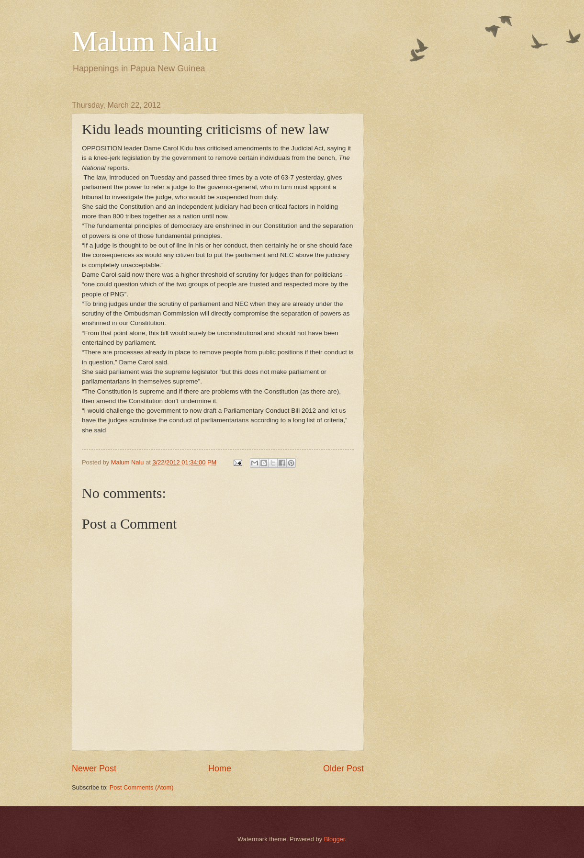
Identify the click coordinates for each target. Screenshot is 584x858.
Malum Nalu (145, 41)
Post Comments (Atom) (142, 787)
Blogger (334, 839)
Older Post (343, 768)
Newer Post (94, 768)
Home (219, 768)
